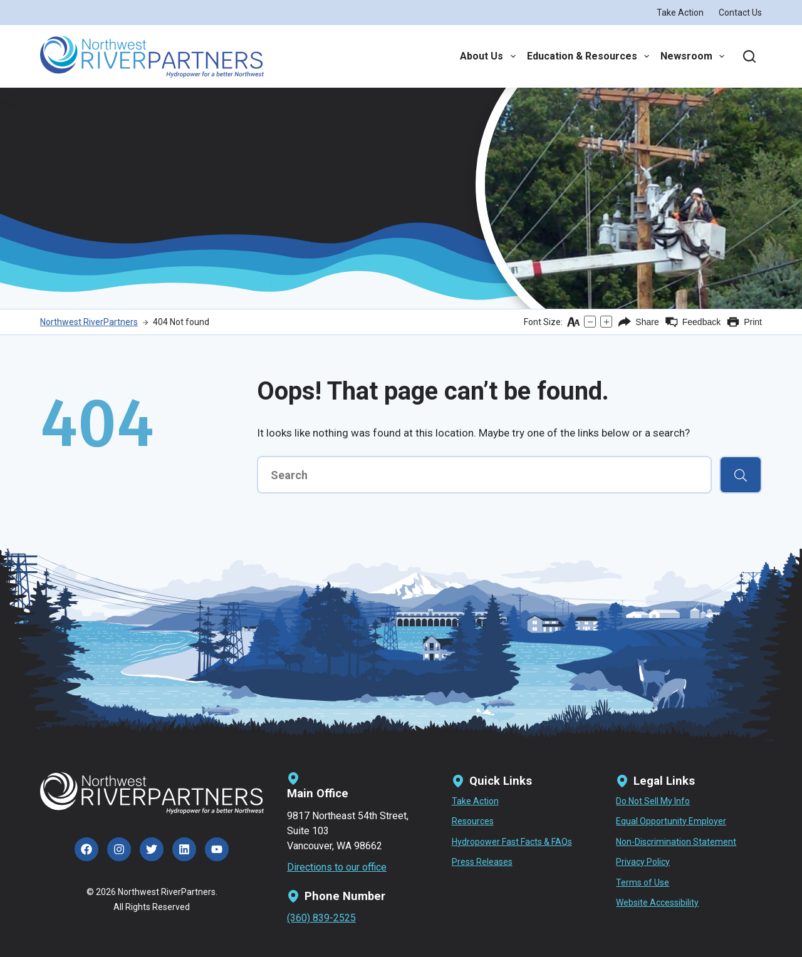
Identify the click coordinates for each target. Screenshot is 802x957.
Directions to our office (337, 867)
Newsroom (692, 56)
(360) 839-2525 (321, 918)
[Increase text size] (606, 322)
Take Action (680, 13)
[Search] (749, 56)
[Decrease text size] (590, 322)
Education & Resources (588, 56)
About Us (487, 56)
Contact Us (740, 13)
